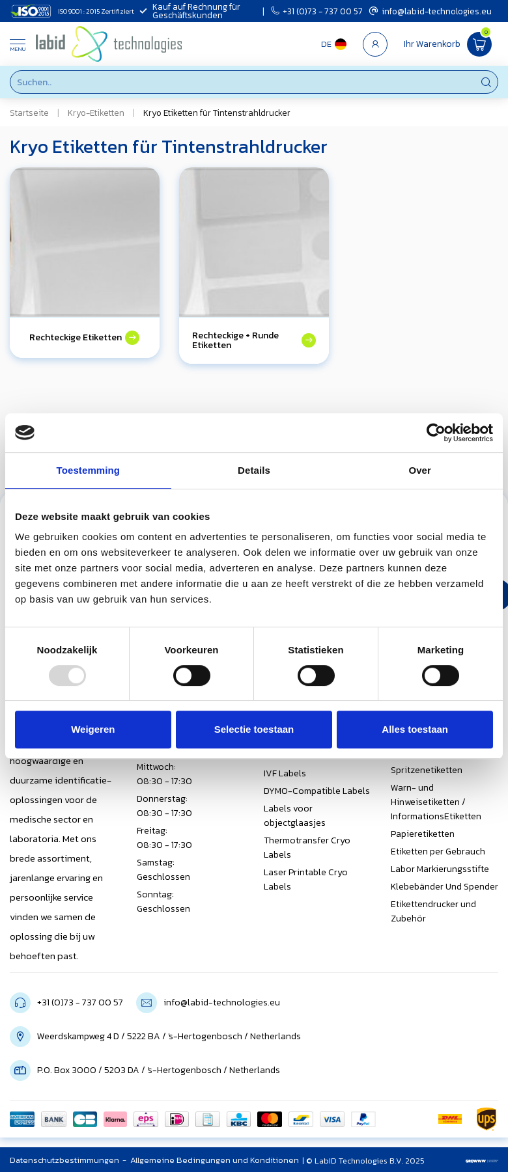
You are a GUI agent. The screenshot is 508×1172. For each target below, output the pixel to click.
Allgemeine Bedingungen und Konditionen (214, 1160)
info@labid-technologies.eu (430, 11)
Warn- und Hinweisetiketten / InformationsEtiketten (436, 802)
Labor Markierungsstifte (440, 869)
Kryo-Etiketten (96, 112)
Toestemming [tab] (88, 470)
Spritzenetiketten (426, 770)
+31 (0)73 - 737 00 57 (317, 11)
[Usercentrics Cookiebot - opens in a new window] (436, 433)
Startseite (29, 112)
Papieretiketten (423, 834)
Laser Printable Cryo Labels (306, 879)
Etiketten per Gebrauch (438, 851)
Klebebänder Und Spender (444, 886)
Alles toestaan (415, 729)
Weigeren (93, 729)
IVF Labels (285, 773)
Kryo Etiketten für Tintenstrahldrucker (216, 112)
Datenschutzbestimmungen (64, 1160)
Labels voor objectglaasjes (295, 816)
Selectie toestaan (254, 729)
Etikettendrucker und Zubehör (433, 911)
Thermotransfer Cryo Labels (307, 848)
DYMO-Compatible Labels (317, 791)
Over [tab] (419, 470)
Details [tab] (254, 470)
